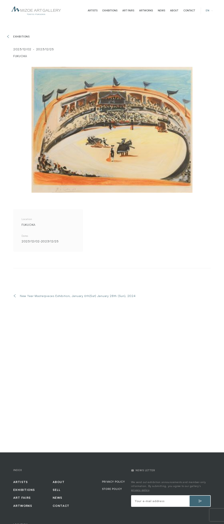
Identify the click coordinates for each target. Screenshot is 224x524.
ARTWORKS (146, 10)
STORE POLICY (112, 488)
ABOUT (174, 10)
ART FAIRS (128, 10)
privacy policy (140, 490)
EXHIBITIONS (109, 10)
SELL (57, 490)
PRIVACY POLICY (113, 481)
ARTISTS (92, 10)
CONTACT (189, 10)
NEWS (161, 10)
